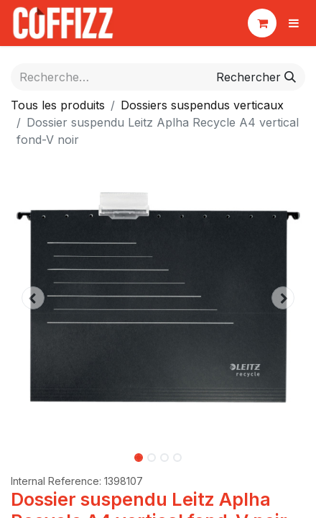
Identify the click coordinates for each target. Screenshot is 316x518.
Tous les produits (58, 105)
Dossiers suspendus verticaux (202, 105)
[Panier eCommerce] (262, 23)
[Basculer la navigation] (293, 23)
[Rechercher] (256, 77)
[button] (33, 297)
